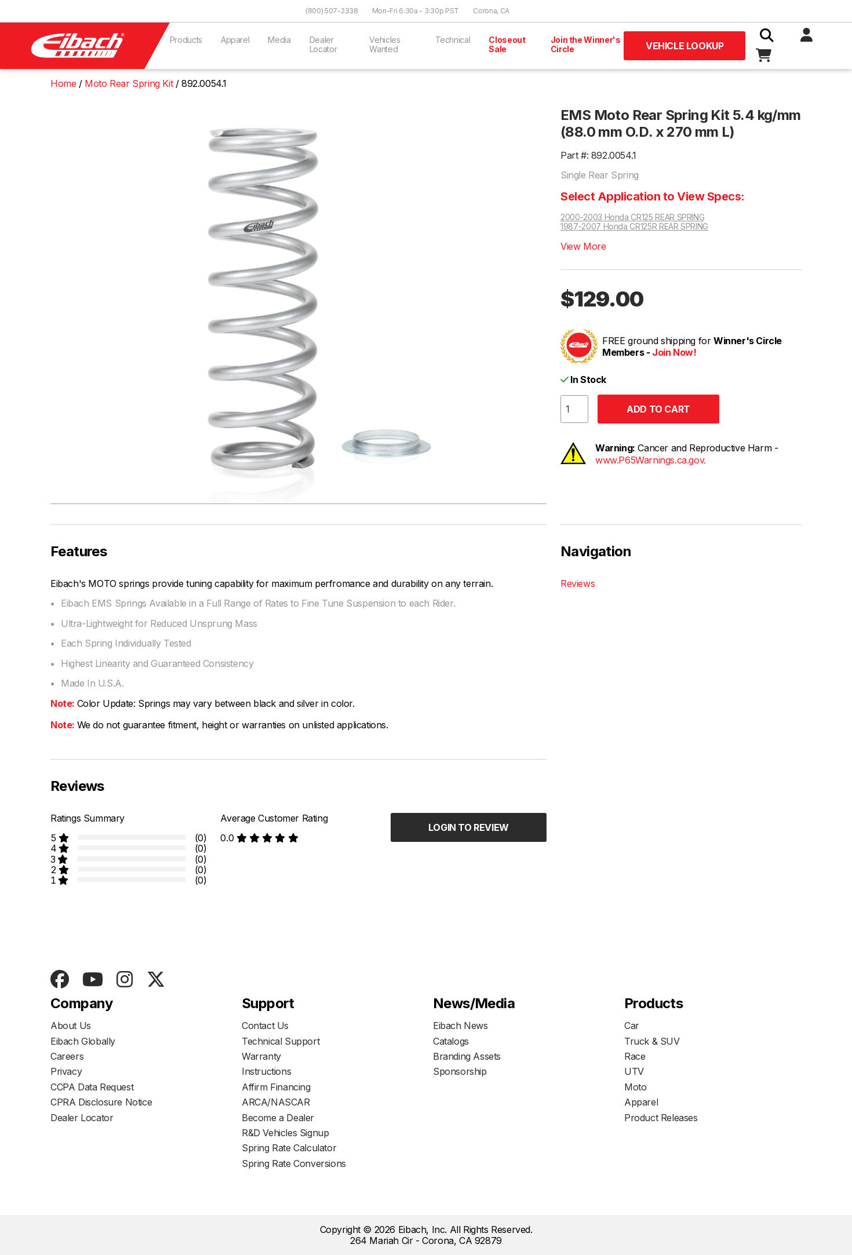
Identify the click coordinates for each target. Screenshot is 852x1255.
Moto (635, 1087)
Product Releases (661, 1117)
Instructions (266, 1071)
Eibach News (460, 1025)
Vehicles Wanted (384, 44)
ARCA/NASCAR (276, 1102)
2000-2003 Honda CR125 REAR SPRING (632, 217)
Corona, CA (491, 10)
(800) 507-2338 (331, 10)
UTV (634, 1071)
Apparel (235, 40)
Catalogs (451, 1041)
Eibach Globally (82, 1041)
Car (631, 1025)
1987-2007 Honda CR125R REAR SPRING (634, 226)
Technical (453, 40)
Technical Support (280, 1041)
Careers (66, 1056)
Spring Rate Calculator (289, 1148)
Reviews (577, 583)
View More (583, 246)
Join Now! (674, 352)
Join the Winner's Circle (586, 44)
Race (634, 1056)
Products (186, 40)
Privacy (66, 1071)
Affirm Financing (276, 1087)
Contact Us (265, 1025)
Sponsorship (460, 1071)
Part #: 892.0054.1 (598, 155)
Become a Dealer (278, 1117)
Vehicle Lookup (684, 46)
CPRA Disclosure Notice (101, 1102)
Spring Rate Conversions (294, 1163)
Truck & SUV (652, 1041)
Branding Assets (467, 1056)
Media (279, 40)
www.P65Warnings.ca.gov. (650, 460)
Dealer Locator (323, 44)
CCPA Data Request (91, 1087)
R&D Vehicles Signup (285, 1133)
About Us (70, 1025)
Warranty (261, 1056)
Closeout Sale (507, 44)
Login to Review (468, 827)
